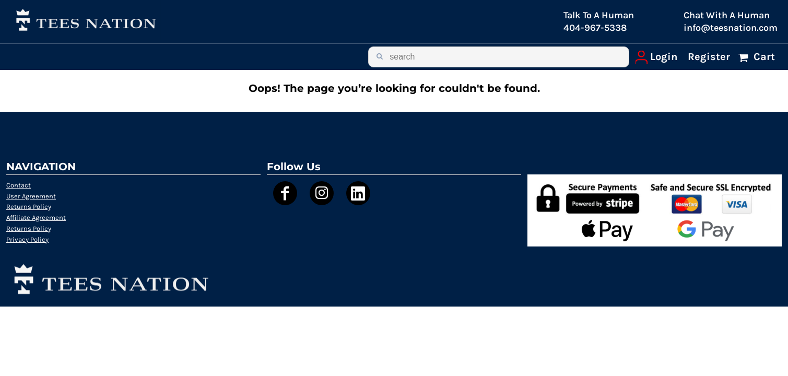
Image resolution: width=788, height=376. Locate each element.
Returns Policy (28, 206)
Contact (18, 185)
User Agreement (31, 196)
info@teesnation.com (731, 27)
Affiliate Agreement (36, 217)
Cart (763, 57)
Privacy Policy (27, 239)
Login (663, 57)
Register (709, 57)
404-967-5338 (595, 27)
